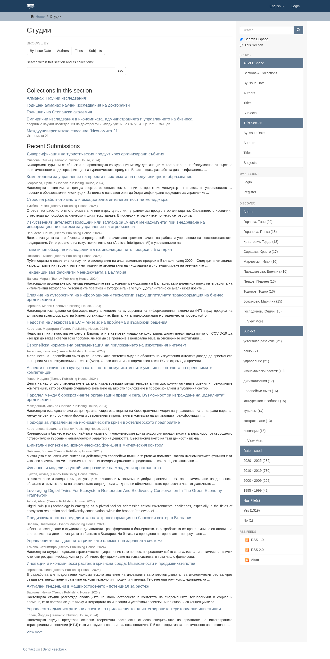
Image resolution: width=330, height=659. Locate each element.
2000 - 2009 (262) (257, 480)
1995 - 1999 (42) (256, 490)
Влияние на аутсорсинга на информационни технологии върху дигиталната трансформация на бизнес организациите (125, 297)
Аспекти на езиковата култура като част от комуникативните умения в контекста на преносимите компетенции (119, 370)
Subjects (95, 51)
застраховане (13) (258, 421)
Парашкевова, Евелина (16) (266, 271)
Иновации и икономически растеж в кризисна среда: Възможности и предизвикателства (111, 563)
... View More (253, 321)
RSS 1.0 (254, 540)
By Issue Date (40, 51)
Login (248, 182)
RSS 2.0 (254, 550)
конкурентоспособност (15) (265, 401)
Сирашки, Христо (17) (261, 251)
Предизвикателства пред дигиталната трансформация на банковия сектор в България (109, 517)
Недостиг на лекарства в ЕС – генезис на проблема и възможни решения (97, 322)
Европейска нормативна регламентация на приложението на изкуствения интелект (106, 345)
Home (40, 16)
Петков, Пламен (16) (260, 281)
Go (120, 71)
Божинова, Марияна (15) (263, 301)
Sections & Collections (260, 73)
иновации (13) (255, 431)
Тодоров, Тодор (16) (259, 291)
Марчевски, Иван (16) (261, 261)
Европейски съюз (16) (261, 391)
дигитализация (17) (259, 381)
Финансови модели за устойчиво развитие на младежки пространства (94, 467)
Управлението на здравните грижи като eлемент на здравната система (95, 540)
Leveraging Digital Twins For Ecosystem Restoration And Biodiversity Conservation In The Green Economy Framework (124, 493)
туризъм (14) (254, 411)
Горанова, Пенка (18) (260, 232)
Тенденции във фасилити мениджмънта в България (76, 272)
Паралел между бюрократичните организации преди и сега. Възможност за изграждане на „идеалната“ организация (126, 397)
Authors (63, 51)
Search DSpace (254, 39)
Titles (79, 51)
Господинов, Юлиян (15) (263, 311)
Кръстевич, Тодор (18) (261, 242)
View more (35, 632)
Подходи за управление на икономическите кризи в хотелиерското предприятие (103, 422)
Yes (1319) (252, 510)
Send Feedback (54, 649)
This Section (251, 45)
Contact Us (31, 649)
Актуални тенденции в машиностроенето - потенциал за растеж (88, 586)
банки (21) (252, 351)
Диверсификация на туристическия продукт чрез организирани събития (95, 154)
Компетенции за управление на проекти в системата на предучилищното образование (109, 176)
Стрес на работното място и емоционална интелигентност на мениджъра (97, 199)
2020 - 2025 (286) (257, 461)
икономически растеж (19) (264, 371)
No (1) (248, 520)
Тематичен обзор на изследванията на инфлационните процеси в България (99, 249)
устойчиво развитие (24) (263, 341)
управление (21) (256, 361)
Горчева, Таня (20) (258, 222)
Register (250, 192)
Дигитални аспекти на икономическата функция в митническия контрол (95, 445)
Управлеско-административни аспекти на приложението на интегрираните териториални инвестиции (124, 609)
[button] (277, 6)
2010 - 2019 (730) (257, 471)
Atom (251, 560)
